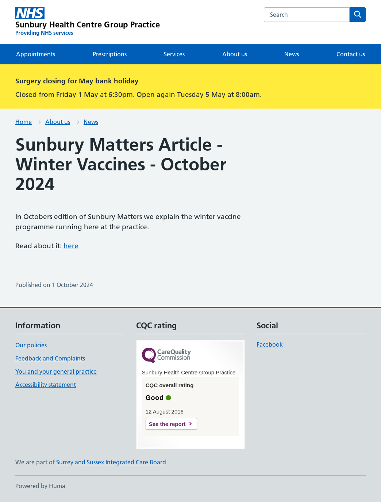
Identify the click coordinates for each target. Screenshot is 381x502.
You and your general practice (56, 371)
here (71, 246)
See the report (167, 424)
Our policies (31, 345)
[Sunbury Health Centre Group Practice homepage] (87, 22)
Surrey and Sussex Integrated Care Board (111, 462)
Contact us (350, 54)
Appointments (35, 54)
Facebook (270, 344)
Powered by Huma (40, 486)
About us (234, 54)
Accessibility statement (45, 384)
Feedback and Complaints (50, 358)
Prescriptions (110, 54)
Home (23, 121)
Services (174, 54)
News (291, 54)
